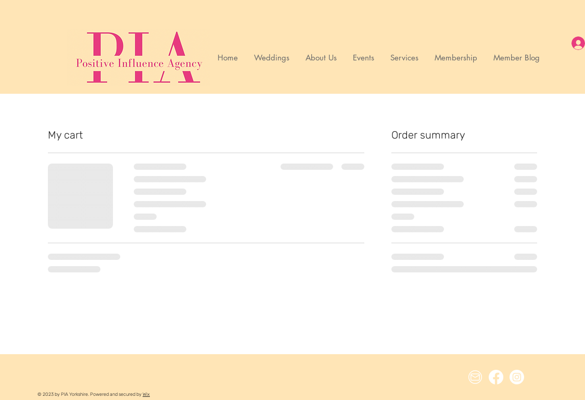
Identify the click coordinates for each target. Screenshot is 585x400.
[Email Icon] (475, 377)
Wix (146, 394)
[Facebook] (496, 377)
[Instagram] (517, 377)
